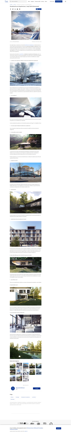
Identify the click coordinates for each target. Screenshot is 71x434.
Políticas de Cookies (14, 429)
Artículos (12, 397)
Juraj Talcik (21, 54)
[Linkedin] (15, 9)
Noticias (42, 1)
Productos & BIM (37, 1)
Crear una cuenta (59, 1)
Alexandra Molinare (20, 387)
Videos (46, 1)
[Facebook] (10, 9)
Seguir (36, 388)
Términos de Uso (30, 428)
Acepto (58, 428)
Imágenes (32, 1)
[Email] (17, 9)
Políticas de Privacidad (38, 428)
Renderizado (12, 399)
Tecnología (17, 397)
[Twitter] (13, 9)
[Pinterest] (19, 9)
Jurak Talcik (34, 397)
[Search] (19, 1)
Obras (29, 1)
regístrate (26, 431)
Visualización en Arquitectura (29, 44)
